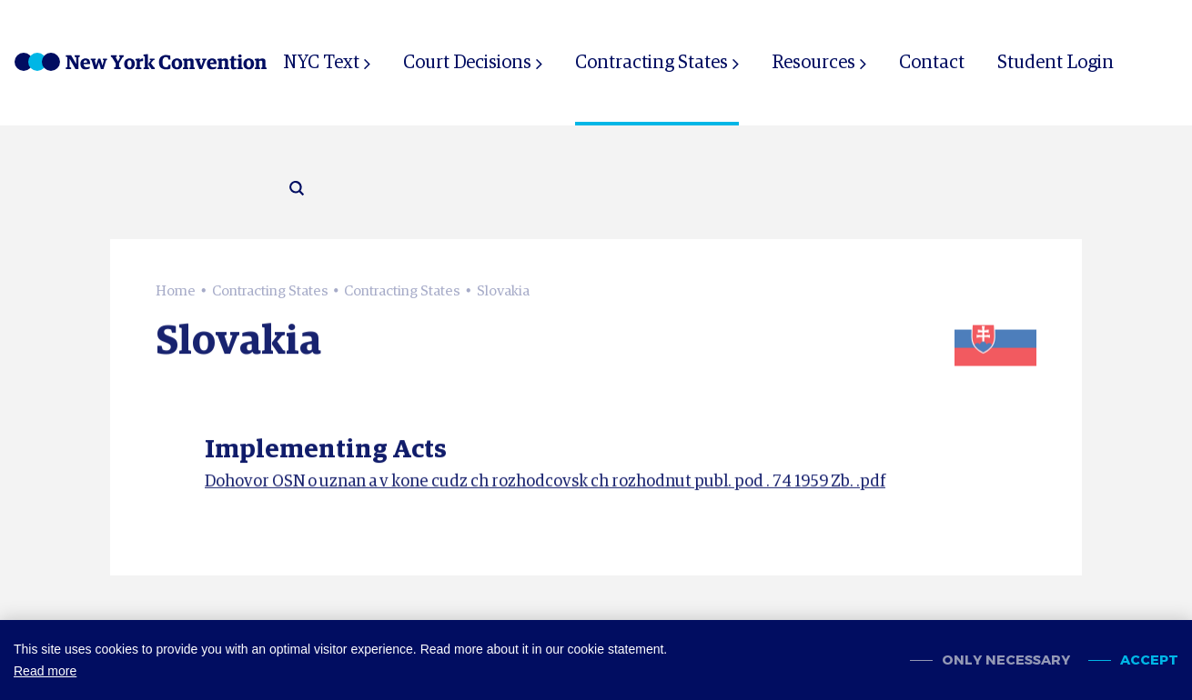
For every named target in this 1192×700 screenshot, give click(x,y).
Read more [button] (45, 671)
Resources (813, 63)
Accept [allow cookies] (1149, 660)
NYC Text (321, 63)
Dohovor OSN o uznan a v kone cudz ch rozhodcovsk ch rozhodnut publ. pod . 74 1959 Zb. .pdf (545, 486)
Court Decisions (467, 63)
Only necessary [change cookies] (1006, 660)
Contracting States (651, 63)
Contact (932, 63)
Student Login (1055, 63)
